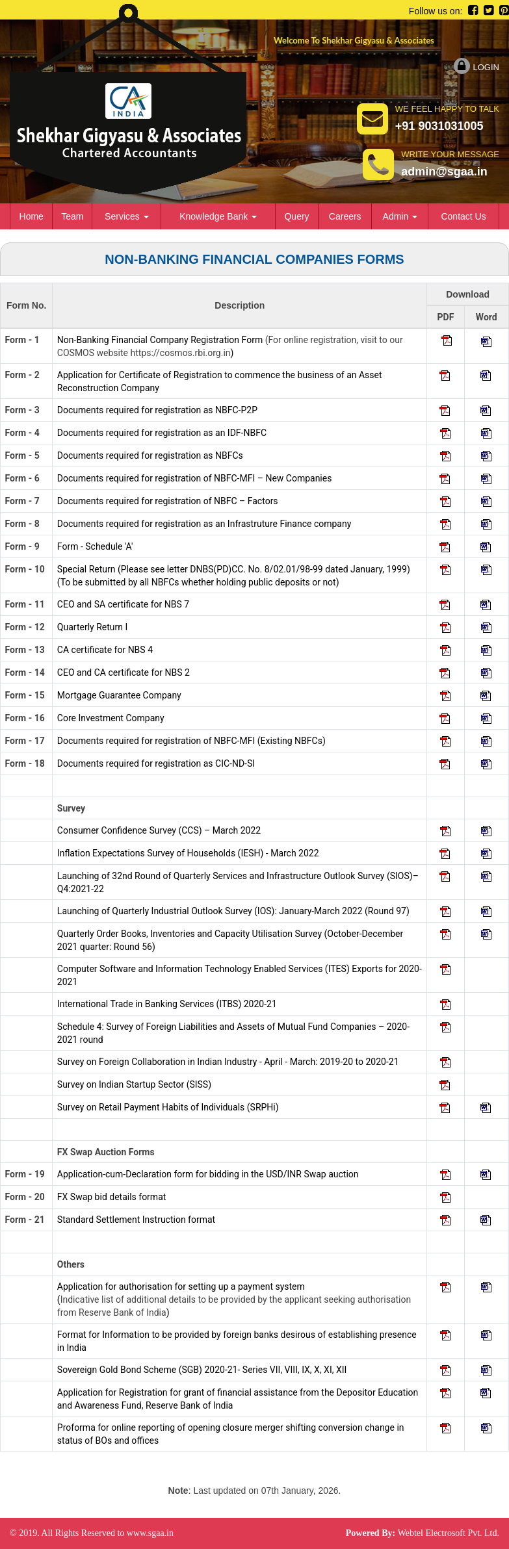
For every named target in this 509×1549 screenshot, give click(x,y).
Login (476, 67)
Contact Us (463, 216)
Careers (345, 216)
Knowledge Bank (218, 216)
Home (32, 216)
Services (127, 216)
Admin (400, 216)
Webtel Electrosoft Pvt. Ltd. (448, 1533)
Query (296, 216)
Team (72, 216)
